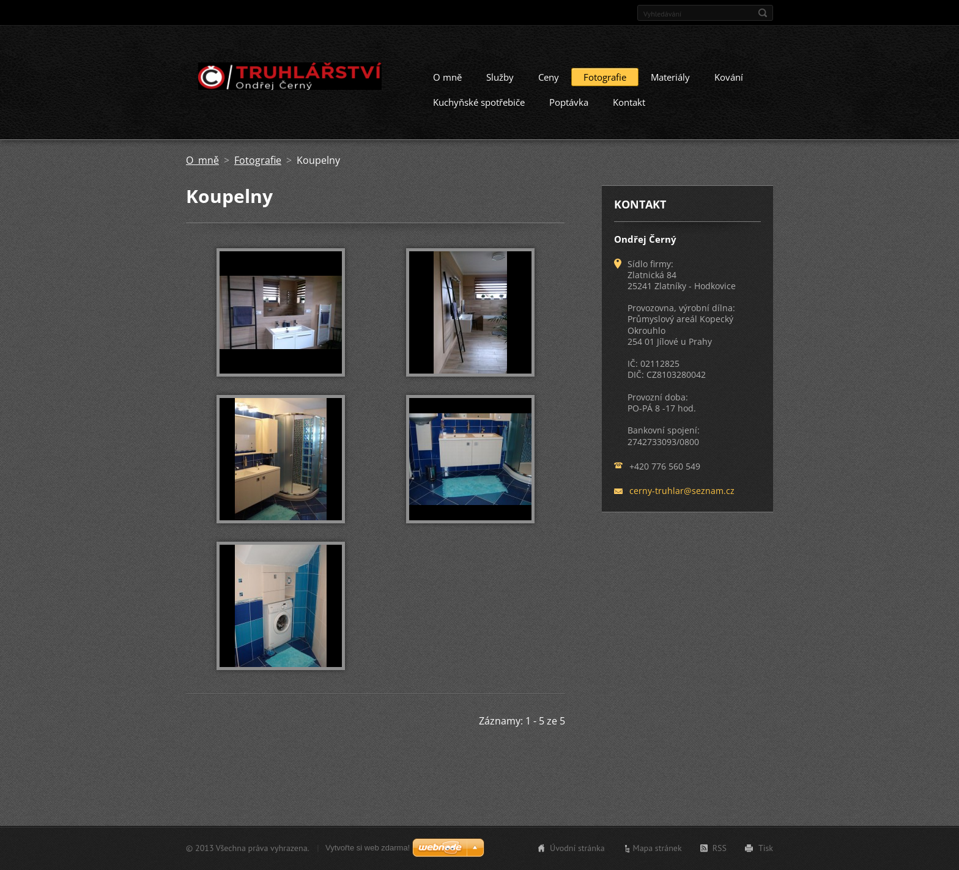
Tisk (765, 847)
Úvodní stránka (577, 847)
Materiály (670, 77)
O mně (447, 77)
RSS (720, 847)
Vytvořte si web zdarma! (367, 847)
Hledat (762, 13)
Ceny (548, 77)
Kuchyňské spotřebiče (479, 102)
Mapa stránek (657, 847)
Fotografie (604, 77)
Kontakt (629, 102)
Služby (500, 77)
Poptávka (568, 102)
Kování (728, 77)
